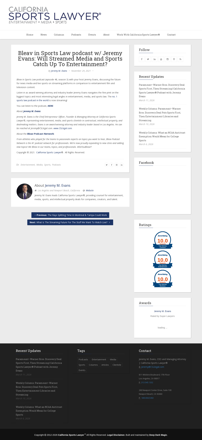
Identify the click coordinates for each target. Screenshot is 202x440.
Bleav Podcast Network (40, 133)
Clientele (117, 364)
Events (92, 34)
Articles (105, 364)
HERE (50, 105)
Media (39, 164)
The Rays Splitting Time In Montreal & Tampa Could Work (70, 215)
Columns (59, 34)
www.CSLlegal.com (62, 128)
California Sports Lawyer (48, 152)
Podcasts (76, 34)
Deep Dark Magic (158, 435)
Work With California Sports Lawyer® (138, 34)
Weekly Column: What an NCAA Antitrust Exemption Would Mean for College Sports (162, 136)
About (106, 34)
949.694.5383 (148, 398)
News (44, 34)
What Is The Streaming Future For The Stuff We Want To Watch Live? (70, 222)
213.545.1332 (147, 382)
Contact (171, 34)
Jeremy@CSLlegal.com (152, 366)
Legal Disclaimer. (116, 435)
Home (29, 34)
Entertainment (28, 164)
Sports (47, 164)
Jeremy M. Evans (59, 70)
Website (90, 190)
